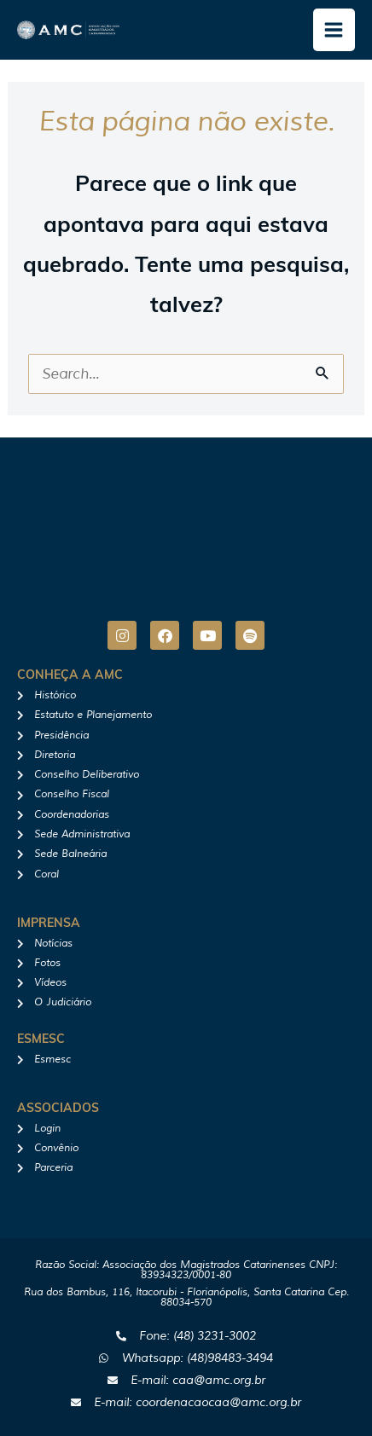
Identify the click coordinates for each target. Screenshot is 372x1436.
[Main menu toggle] (334, 30)
